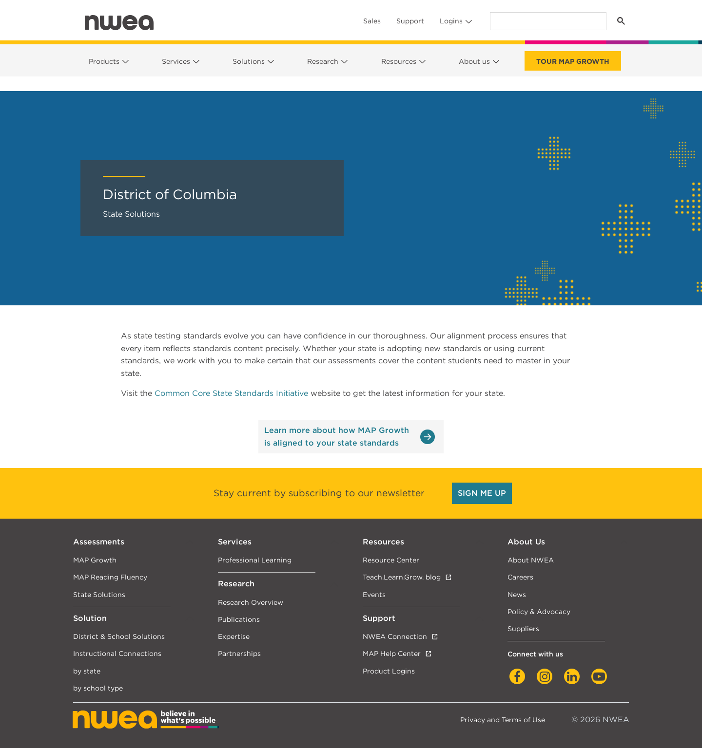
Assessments (98, 541)
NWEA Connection (395, 636)
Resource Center (391, 560)
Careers (520, 577)
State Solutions (99, 594)
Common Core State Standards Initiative (231, 393)
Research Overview (250, 602)
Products (104, 61)
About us (474, 61)
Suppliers (523, 628)
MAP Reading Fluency (110, 577)
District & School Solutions (119, 636)
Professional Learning (255, 560)
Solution (90, 618)
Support (410, 21)
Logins (451, 21)
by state (86, 671)
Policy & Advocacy (538, 611)
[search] (547, 21)
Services (176, 61)
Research (322, 61)
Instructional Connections (117, 653)
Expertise (234, 636)
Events (374, 594)
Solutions (249, 61)
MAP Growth (95, 560)
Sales (372, 21)
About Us (526, 541)
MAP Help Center (392, 653)
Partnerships (239, 653)
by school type (98, 688)
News (516, 594)
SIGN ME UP (482, 493)
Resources (398, 61)
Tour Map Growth (572, 61)
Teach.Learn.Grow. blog (402, 577)
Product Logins (389, 671)
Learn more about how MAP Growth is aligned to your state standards (336, 437)
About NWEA (530, 560)
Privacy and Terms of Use (502, 719)
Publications (239, 619)
